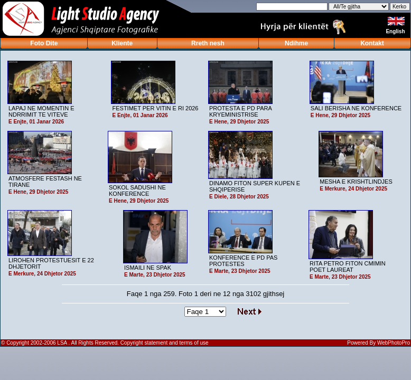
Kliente (122, 43)
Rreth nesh (208, 43)
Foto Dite (44, 43)
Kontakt (372, 43)
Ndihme (296, 43)
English (396, 31)
